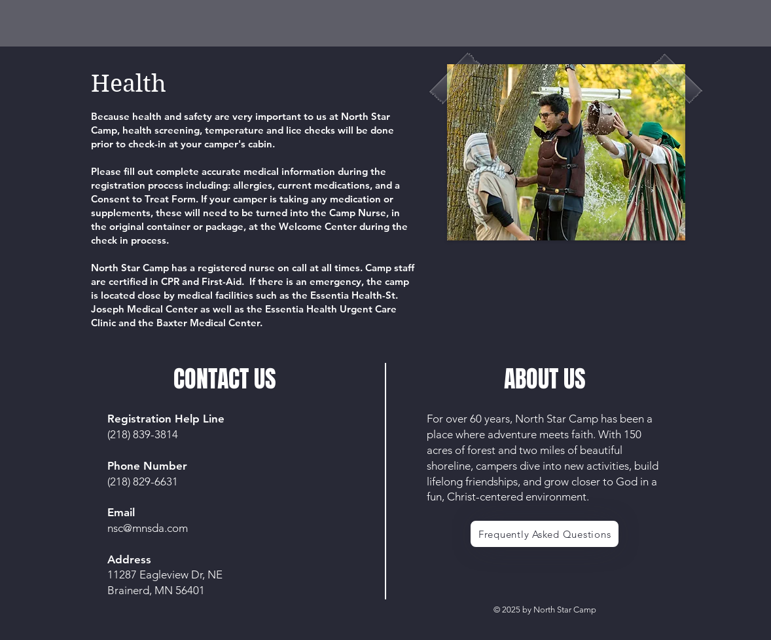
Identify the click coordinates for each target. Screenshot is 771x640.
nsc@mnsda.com (147, 528)
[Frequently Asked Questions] (545, 534)
